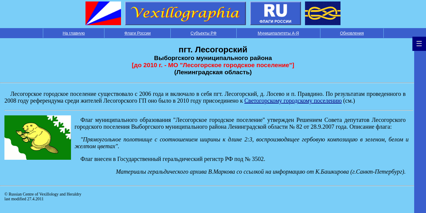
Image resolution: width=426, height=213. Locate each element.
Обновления (352, 33)
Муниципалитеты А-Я (278, 33)
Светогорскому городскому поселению (293, 100)
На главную (74, 33)
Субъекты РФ (204, 33)
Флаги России (137, 33)
